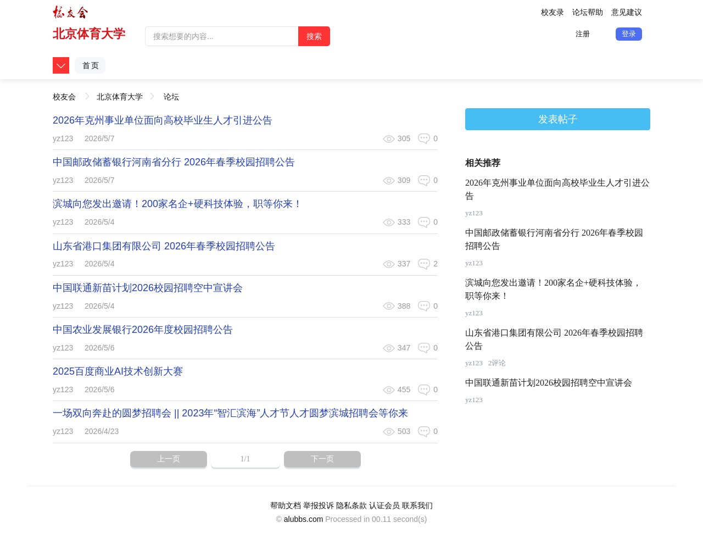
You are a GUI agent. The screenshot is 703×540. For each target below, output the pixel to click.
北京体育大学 (89, 34)
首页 (91, 65)
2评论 (497, 363)
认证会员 (384, 505)
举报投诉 (318, 505)
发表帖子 (558, 119)
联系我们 (417, 505)
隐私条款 (351, 505)
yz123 (63, 138)
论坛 (171, 96)
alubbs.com (303, 519)
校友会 (64, 93)
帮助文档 (285, 505)
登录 (629, 34)
